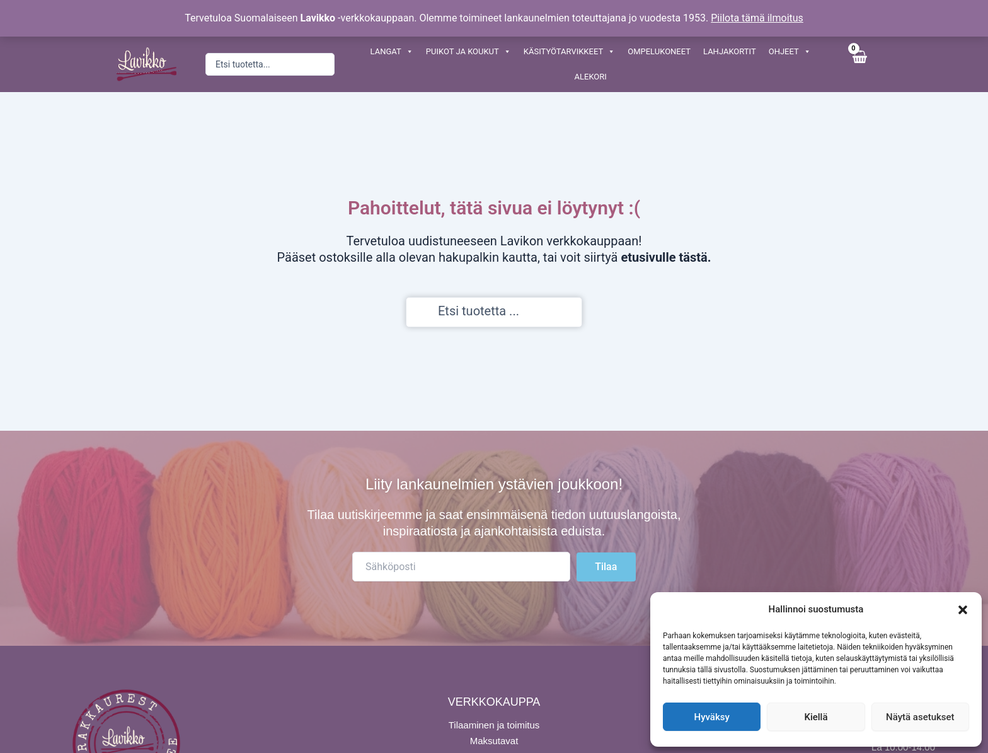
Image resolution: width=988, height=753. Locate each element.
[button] (962, 610)
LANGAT (391, 51)
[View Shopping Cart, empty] (859, 64)
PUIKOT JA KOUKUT (468, 51)
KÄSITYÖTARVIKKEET (569, 51)
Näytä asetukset (920, 717)
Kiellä (815, 717)
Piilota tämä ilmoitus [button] (757, 18)
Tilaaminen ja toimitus (494, 725)
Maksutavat (494, 740)
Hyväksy (712, 717)
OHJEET (790, 51)
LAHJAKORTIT (729, 51)
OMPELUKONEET (659, 51)
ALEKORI (591, 76)
